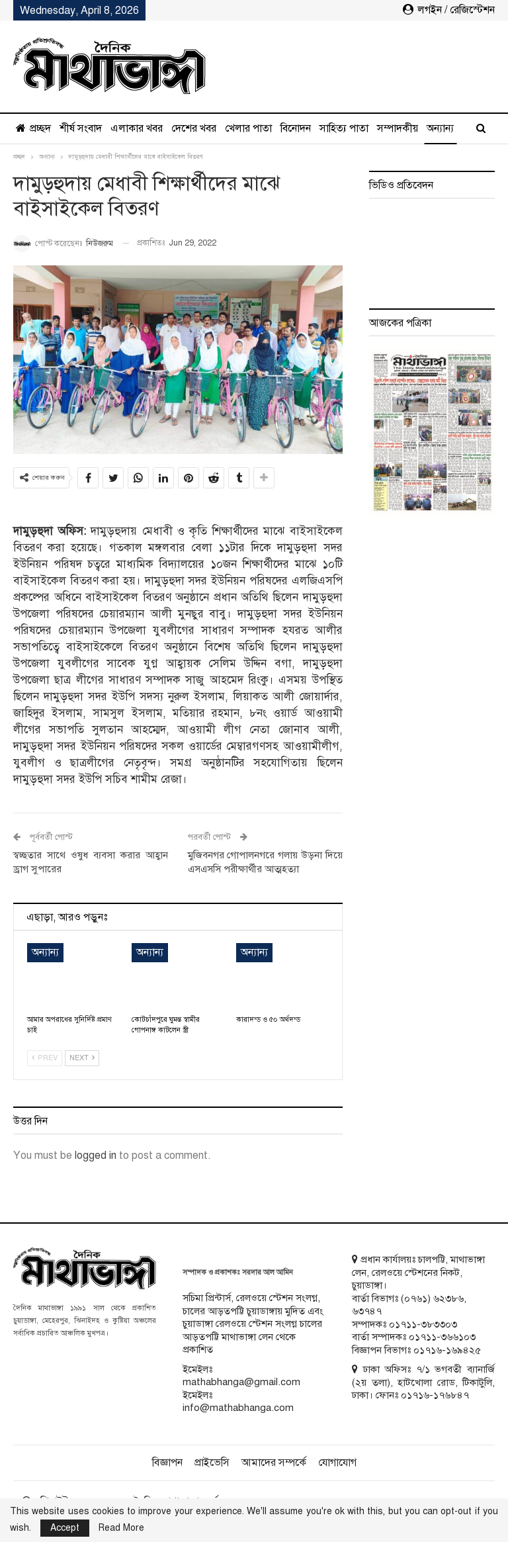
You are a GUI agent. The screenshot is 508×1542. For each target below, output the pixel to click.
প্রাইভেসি (212, 1462)
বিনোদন (295, 128)
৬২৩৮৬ (448, 1298)
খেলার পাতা (248, 128)
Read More (121, 1528)
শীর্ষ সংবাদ (81, 128)
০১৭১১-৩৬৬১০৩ (442, 1337)
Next (82, 1058)
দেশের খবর (193, 128)
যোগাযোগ (337, 1462)
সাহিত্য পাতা (343, 128)
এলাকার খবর (136, 128)
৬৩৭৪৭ (367, 1311)
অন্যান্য (390, 128)
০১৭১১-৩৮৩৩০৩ (423, 1324)
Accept (64, 1527)
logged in (95, 1155)
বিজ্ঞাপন (167, 1462)
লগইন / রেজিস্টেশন (449, 10)
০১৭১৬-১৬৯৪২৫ (447, 1350)
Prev (45, 1058)
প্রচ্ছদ (33, 128)
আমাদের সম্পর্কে (273, 1462)
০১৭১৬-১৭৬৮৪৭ (435, 1395)
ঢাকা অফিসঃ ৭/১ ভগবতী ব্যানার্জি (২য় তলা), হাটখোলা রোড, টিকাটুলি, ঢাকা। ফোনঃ (423, 1382)
